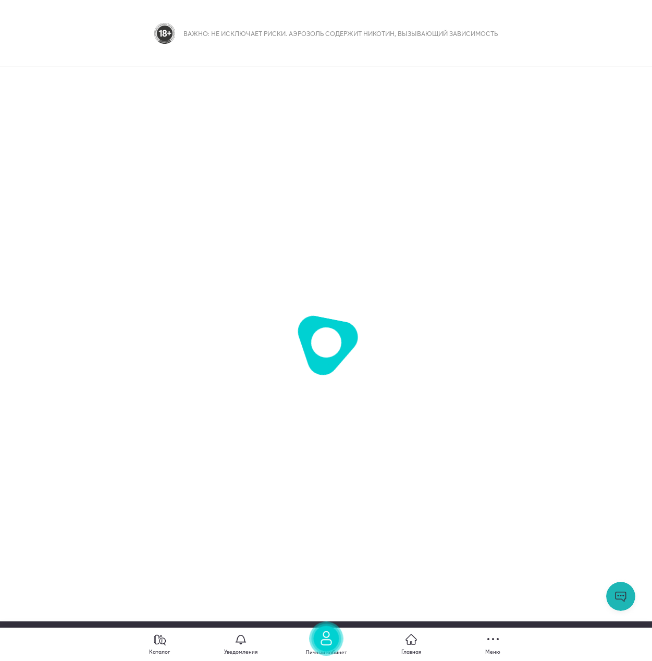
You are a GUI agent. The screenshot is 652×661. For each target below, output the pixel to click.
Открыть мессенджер (620, 596)
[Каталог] (159, 644)
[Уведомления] (241, 644)
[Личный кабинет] (326, 642)
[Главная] (411, 644)
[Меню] (493, 644)
